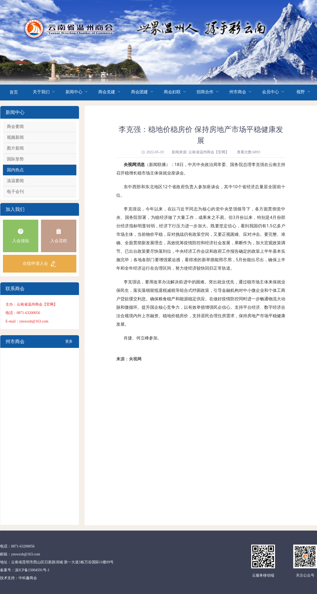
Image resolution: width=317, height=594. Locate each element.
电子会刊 (15, 191)
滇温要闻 (15, 180)
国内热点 (15, 170)
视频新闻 (15, 137)
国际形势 (15, 159)
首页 (14, 92)
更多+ (69, 343)
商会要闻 (15, 126)
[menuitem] (13, 92)
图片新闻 (15, 148)
